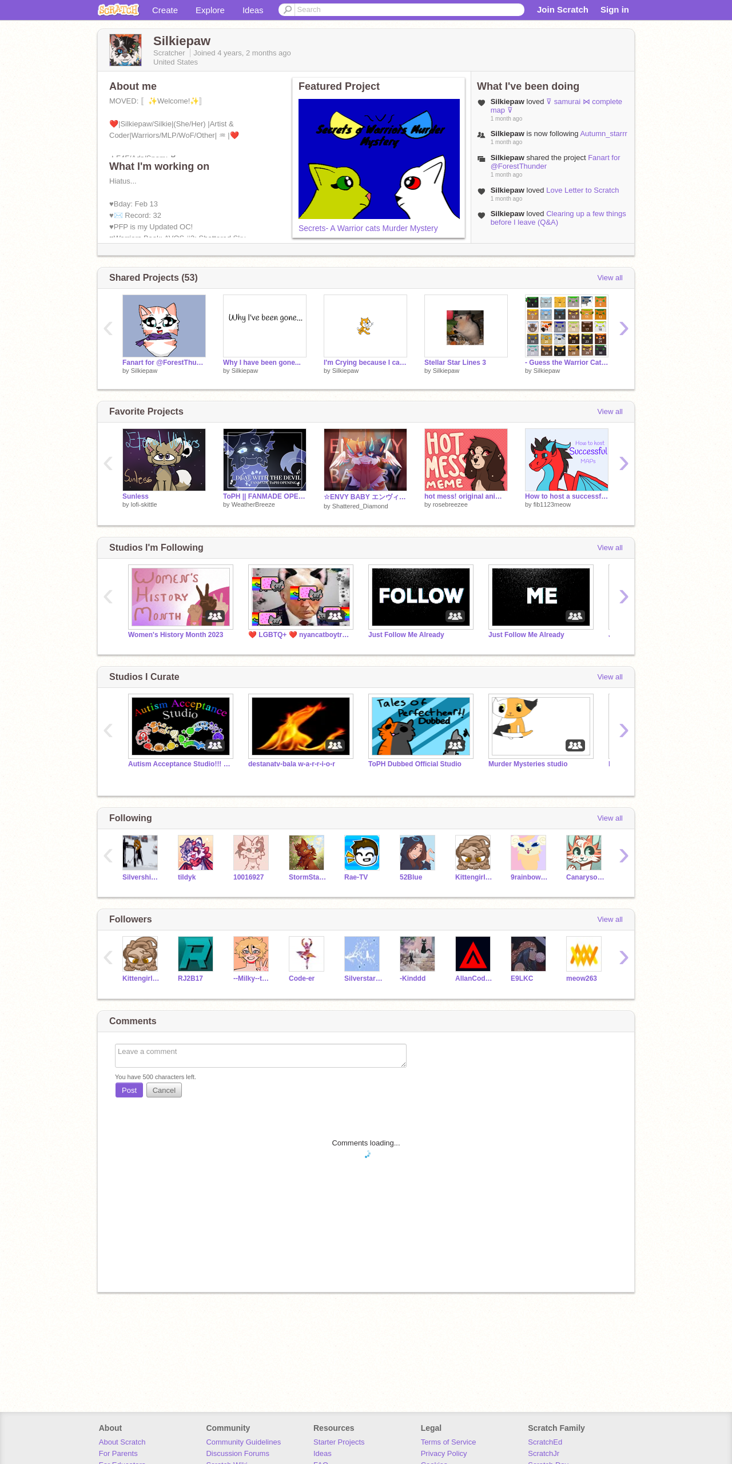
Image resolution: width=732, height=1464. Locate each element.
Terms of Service (448, 1442)
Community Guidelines (243, 1442)
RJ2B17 (190, 978)
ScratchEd (545, 1442)
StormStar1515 (308, 877)
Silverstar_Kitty (363, 978)
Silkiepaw (144, 370)
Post (129, 1090)
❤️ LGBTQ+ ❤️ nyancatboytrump (299, 635)
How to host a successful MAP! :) (566, 496)
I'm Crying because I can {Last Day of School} (365, 363)
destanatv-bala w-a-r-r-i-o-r (291, 764)
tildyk (187, 877)
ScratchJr (543, 1453)
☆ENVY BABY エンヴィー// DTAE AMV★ (365, 497)
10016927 (248, 877)
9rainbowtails (530, 877)
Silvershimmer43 (141, 877)
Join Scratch (562, 9)
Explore (210, 10)
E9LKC (522, 978)
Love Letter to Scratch (582, 190)
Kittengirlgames (474, 877)
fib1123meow (552, 504)
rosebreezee (450, 504)
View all (610, 277)
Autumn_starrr (603, 133)
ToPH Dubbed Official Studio (415, 764)
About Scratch (122, 1442)
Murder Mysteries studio (528, 764)
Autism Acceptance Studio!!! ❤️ (179, 764)
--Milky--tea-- (252, 978)
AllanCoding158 (474, 978)
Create (165, 10)
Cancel (164, 1090)
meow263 (581, 978)
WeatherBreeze (253, 504)
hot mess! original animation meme (466, 496)
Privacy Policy (444, 1453)
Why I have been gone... (262, 363)
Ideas (253, 10)
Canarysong (585, 877)
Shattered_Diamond (360, 506)
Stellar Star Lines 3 (455, 363)
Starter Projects (339, 1442)
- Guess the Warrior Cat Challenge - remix (566, 363)
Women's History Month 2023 (175, 635)
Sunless (135, 496)
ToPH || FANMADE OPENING (265, 496)
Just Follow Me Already (406, 635)
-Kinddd (412, 978)
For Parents (118, 1453)
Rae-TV (356, 877)
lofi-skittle (144, 504)
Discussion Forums (237, 1453)
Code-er (302, 978)
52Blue (411, 877)
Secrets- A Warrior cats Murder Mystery (368, 228)
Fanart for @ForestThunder (164, 363)
